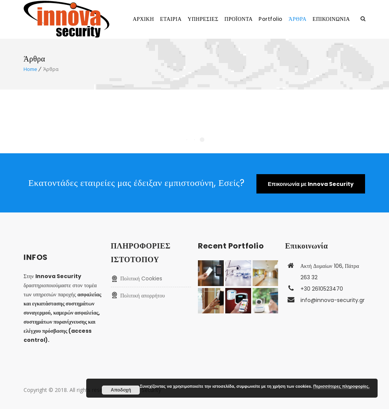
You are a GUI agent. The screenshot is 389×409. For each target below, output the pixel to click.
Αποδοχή (121, 390)
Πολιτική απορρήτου (142, 295)
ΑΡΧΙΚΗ (143, 19)
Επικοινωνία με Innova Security (311, 184)
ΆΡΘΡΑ (298, 19)
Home (30, 69)
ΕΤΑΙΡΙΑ (171, 19)
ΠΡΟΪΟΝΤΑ (239, 19)
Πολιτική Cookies (141, 278)
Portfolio (271, 19)
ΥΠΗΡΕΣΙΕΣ (203, 19)
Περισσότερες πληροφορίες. (341, 386)
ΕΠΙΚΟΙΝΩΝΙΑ (331, 19)
